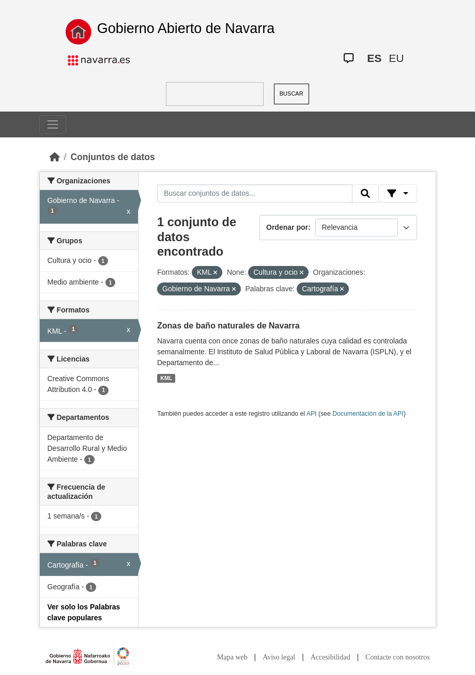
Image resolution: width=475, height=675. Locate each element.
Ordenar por (287, 227)
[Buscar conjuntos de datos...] (255, 193)
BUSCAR (291, 93)
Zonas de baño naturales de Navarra (228, 325)
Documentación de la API (368, 413)
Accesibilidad (330, 657)
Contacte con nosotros (397, 657)
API (312, 413)
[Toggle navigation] (52, 124)
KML (166, 378)
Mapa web (232, 657)
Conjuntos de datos (112, 157)
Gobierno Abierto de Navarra (186, 28)
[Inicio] (55, 157)
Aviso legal (279, 657)
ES (374, 58)
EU (396, 58)
